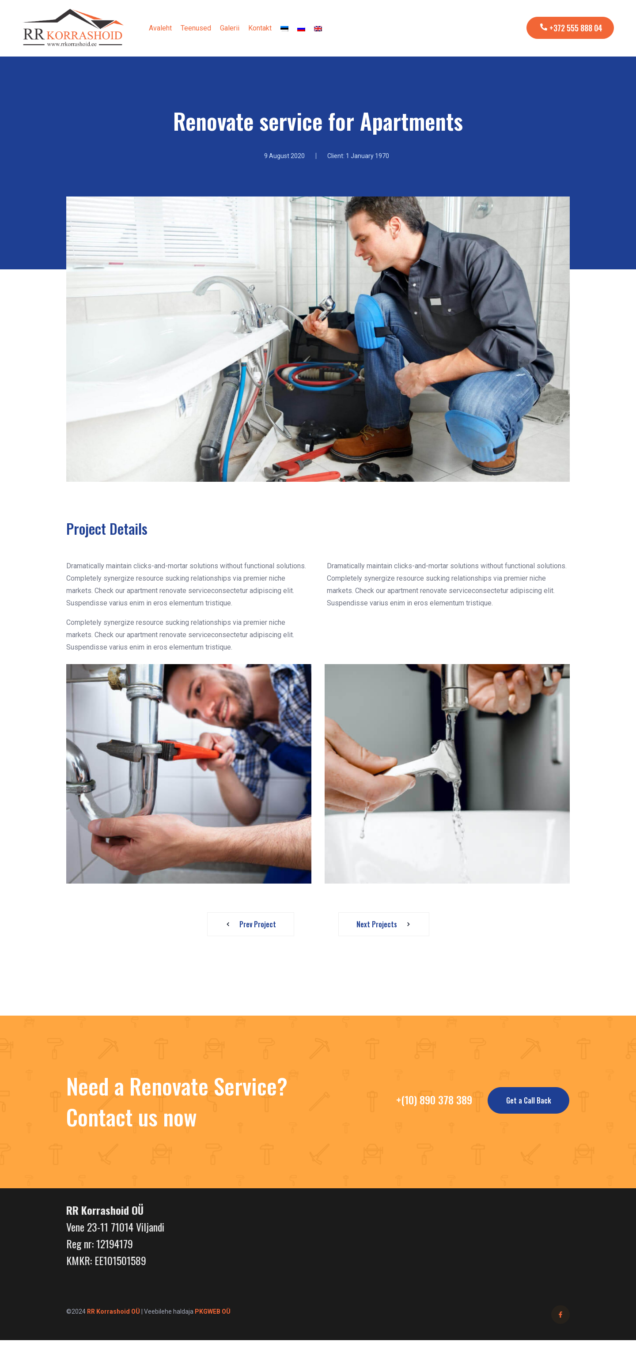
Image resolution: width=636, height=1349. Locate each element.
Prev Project (248, 924)
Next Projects (386, 924)
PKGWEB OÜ (213, 1311)
